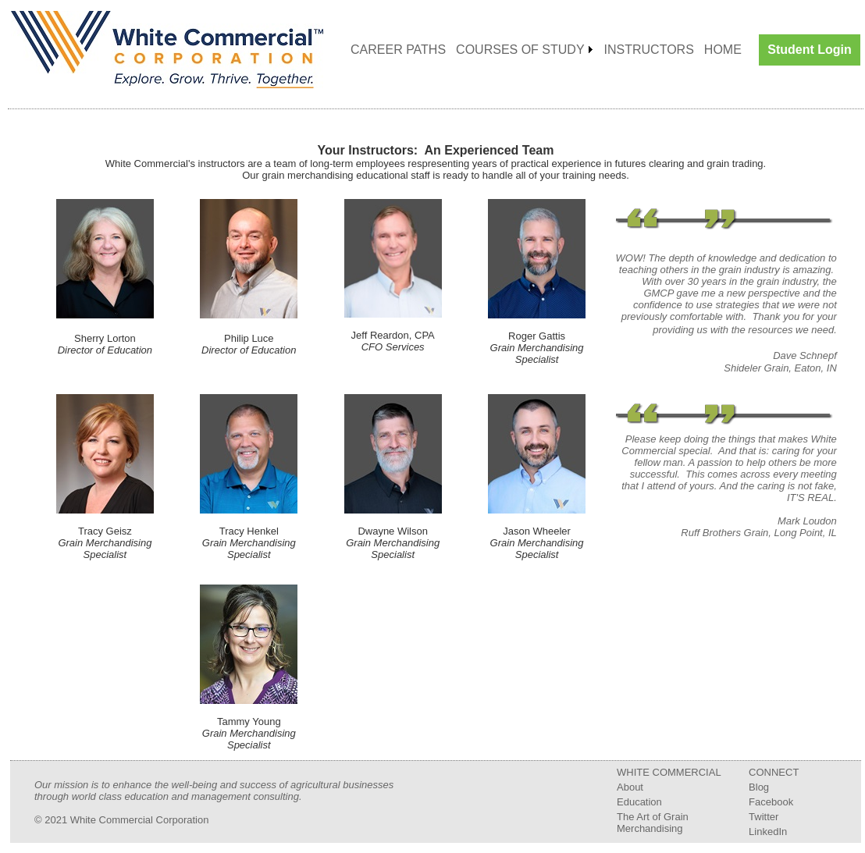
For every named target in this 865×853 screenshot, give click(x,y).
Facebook (771, 802)
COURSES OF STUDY (520, 49)
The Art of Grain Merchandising (653, 822)
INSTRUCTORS (649, 49)
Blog (759, 787)
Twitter (763, 817)
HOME (723, 49)
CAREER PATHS (398, 49)
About (630, 787)
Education (639, 802)
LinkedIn (768, 831)
